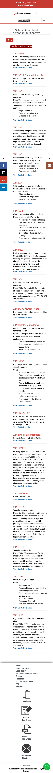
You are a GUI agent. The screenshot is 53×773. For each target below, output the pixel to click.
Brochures (26, 701)
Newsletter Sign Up (26, 756)
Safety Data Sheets (26, 737)
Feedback (20, 679)
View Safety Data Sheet (22, 67)
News (18, 665)
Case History (21, 671)
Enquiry (19, 676)
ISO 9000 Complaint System (27, 673)
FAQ (17, 684)
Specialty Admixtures (21, 46)
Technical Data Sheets (26, 718)
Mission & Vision (22, 668)
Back (9, 40)
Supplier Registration (24, 681)
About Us (19, 687)
